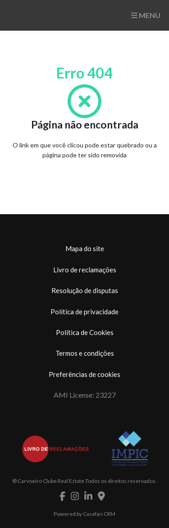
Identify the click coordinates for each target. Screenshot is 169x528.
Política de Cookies (85, 332)
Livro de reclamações (84, 270)
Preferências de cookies (84, 374)
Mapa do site (84, 248)
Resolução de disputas (84, 290)
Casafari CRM (99, 513)
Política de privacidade (84, 312)
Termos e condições (84, 353)
